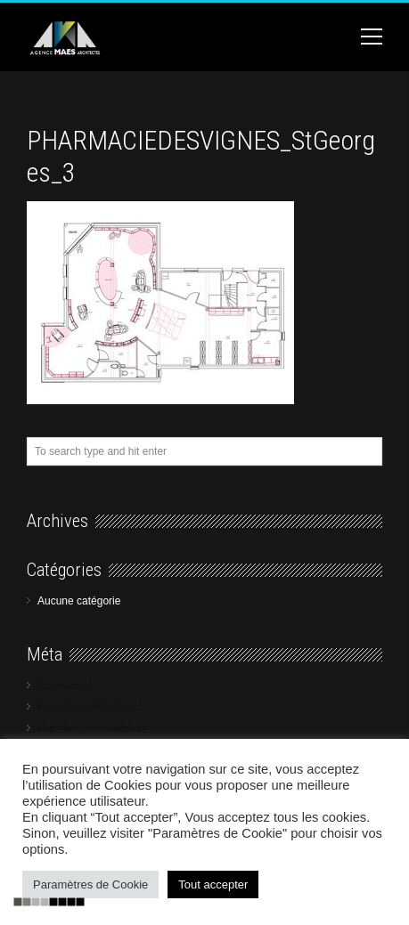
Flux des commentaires (92, 729)
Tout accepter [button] (213, 884)
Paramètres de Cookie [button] (90, 884)
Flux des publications (87, 707)
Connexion (62, 685)
